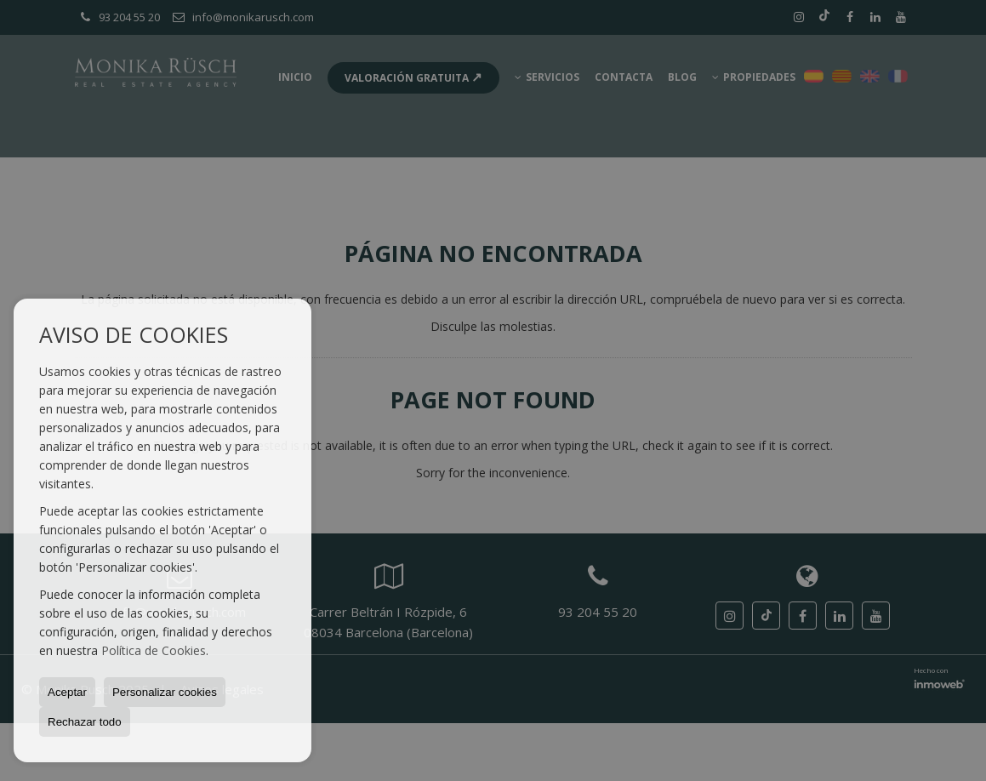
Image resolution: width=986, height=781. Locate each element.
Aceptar (67, 692)
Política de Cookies (153, 650)
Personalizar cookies (164, 692)
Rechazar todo (85, 721)
